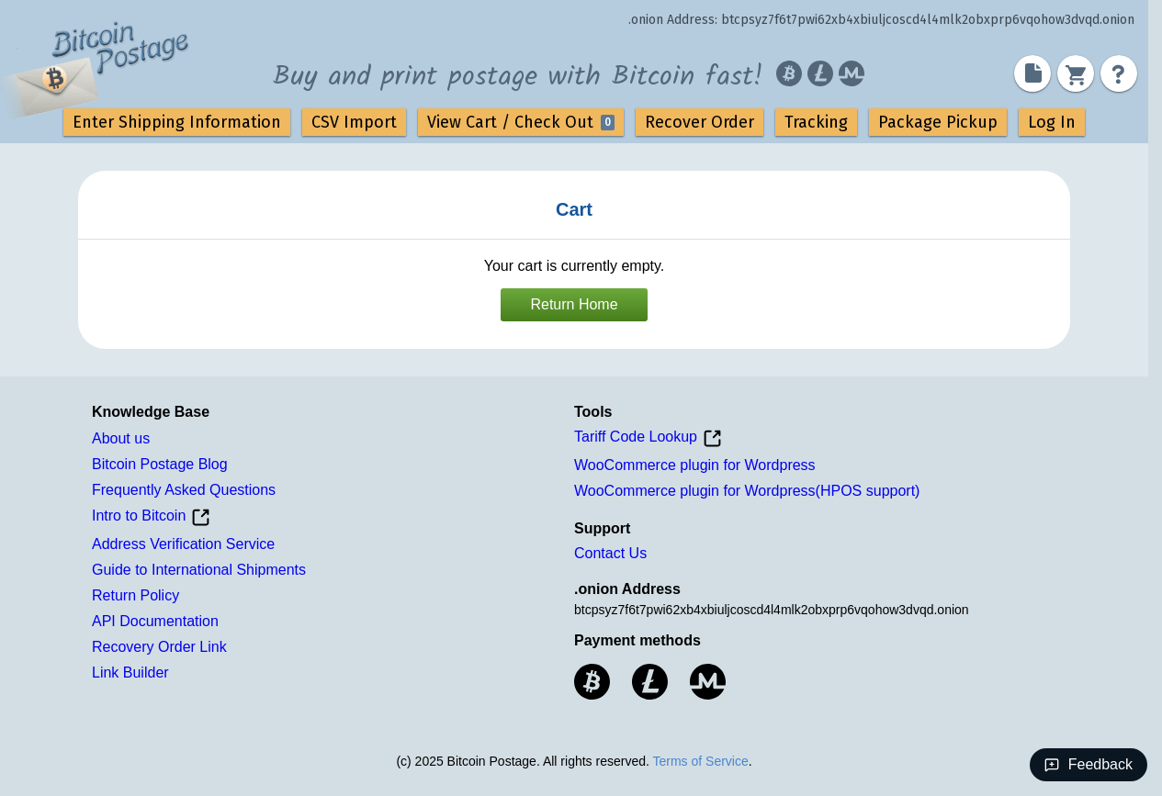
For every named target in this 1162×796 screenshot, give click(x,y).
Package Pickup (938, 122)
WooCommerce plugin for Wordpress (695, 465)
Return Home (573, 304)
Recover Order (699, 122)
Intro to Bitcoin (151, 517)
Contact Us (610, 553)
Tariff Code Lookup (648, 438)
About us (121, 438)
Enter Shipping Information (177, 122)
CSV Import (354, 122)
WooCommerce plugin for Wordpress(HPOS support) (746, 491)
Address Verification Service (183, 544)
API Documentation (155, 621)
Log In (1052, 122)
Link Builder (130, 672)
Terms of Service (700, 761)
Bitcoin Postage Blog (160, 464)
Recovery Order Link (159, 647)
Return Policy (135, 595)
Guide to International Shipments (199, 569)
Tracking (816, 122)
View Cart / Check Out (521, 122)
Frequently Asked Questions (184, 490)
